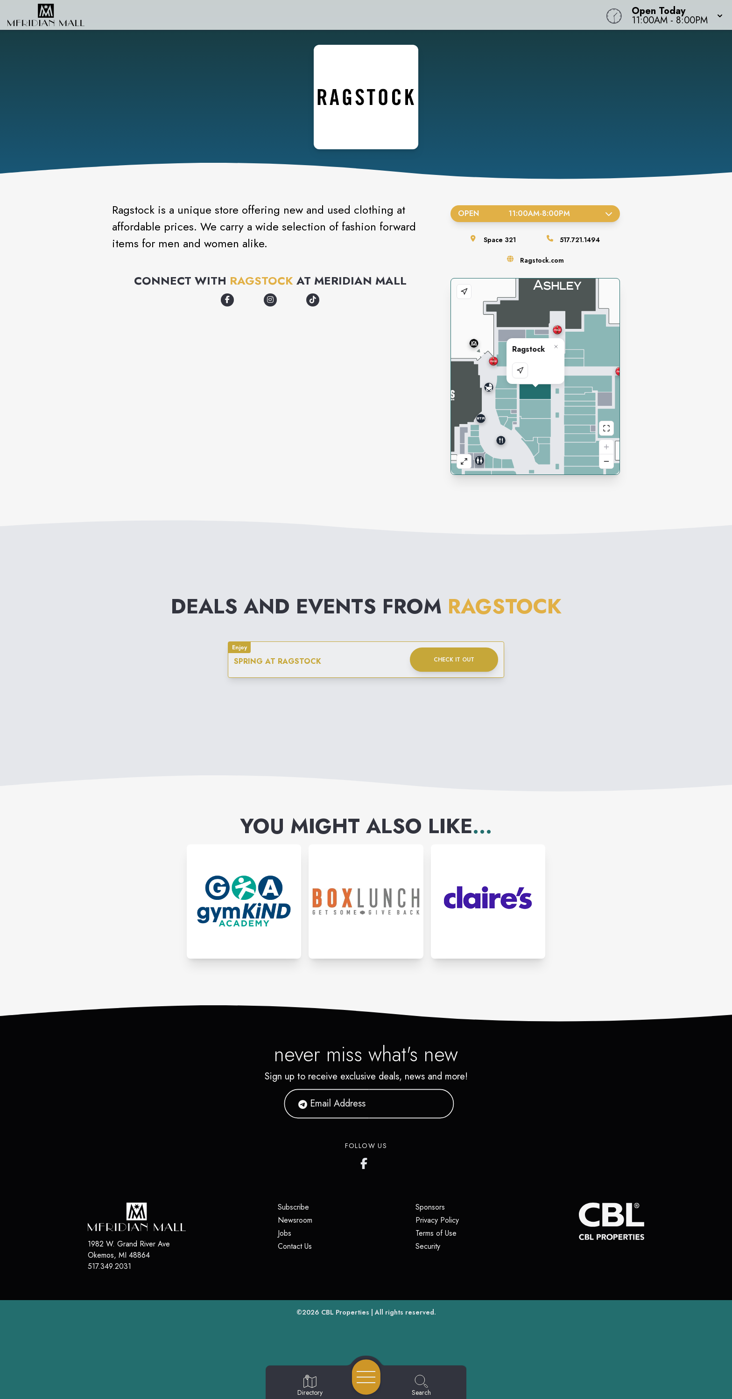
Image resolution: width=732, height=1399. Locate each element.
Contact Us (295, 1246)
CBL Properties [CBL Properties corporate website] (345, 1312)
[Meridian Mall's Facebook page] (366, 1161)
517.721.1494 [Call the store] (580, 239)
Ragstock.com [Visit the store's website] (542, 260)
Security (427, 1246)
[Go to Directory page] (310, 1386)
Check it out (454, 659)
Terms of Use (436, 1233)
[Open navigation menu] (366, 1377)
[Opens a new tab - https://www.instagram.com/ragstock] (270, 300)
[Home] (276, 15)
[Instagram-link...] (243, 901)
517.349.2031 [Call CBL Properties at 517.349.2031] (109, 1266)
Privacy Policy (437, 1220)
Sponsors (430, 1207)
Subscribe (293, 1207)
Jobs (284, 1233)
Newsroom (295, 1220)
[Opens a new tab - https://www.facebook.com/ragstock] (227, 300)
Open (535, 213)
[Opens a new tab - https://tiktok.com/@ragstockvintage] (312, 300)
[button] (674, 15)
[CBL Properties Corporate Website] (579, 1221)
